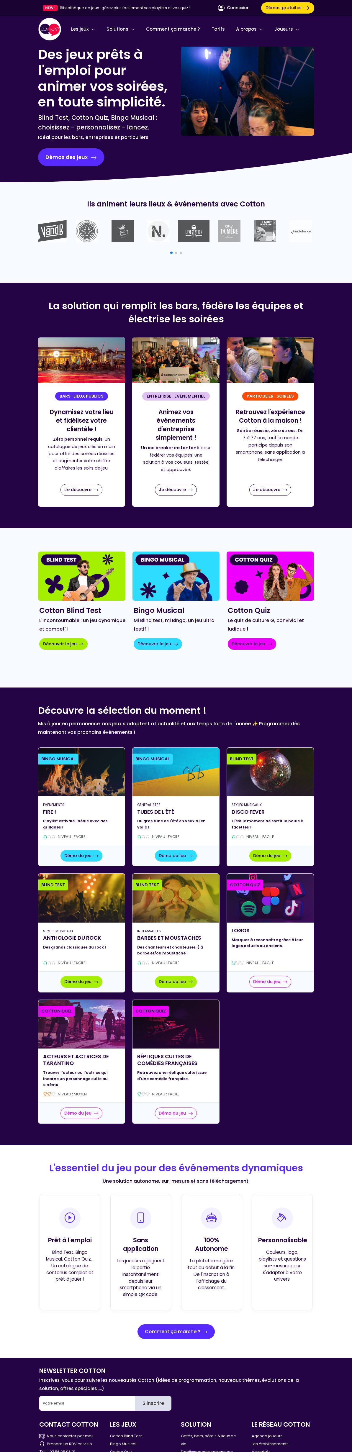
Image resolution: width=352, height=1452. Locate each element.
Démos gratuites (288, 8)
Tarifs (218, 29)
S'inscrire (153, 1403)
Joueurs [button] (286, 29)
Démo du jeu (81, 856)
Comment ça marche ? (173, 29)
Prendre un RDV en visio (65, 1444)
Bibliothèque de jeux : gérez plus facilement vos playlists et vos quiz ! (125, 7)
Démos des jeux (71, 157)
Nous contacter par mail (66, 1436)
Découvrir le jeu (63, 644)
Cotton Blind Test (126, 1436)
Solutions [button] (121, 29)
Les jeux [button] (83, 29)
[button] (171, 253)
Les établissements (270, 1444)
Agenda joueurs (267, 1436)
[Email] (87, 1403)
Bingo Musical (123, 1444)
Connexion (234, 8)
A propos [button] (249, 29)
